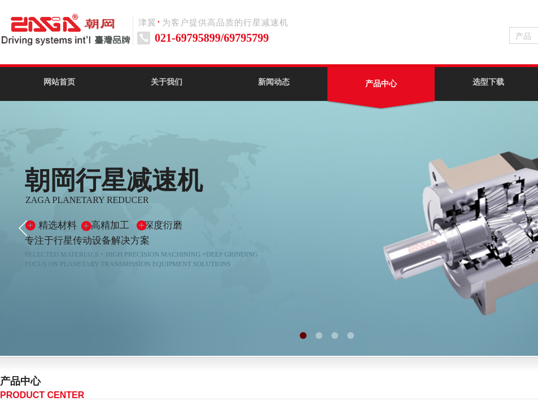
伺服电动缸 (503, 386)
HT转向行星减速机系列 (433, 386)
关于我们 (166, 82)
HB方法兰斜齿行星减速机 (364, 386)
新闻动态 (274, 82)
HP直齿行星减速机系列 (296, 386)
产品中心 (381, 84)
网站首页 (59, 82)
